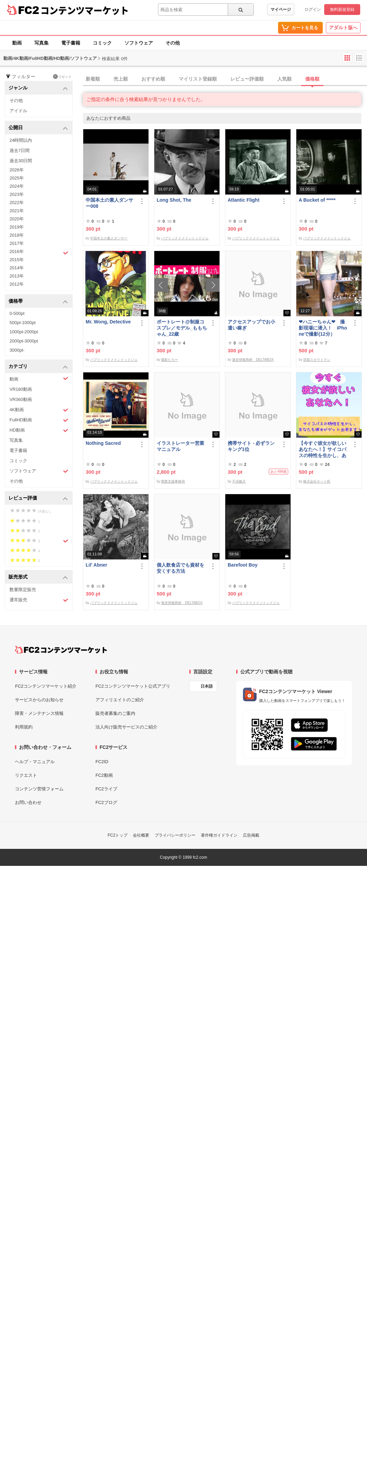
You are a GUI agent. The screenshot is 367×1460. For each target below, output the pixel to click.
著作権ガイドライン (219, 835)
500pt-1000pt (23, 322)
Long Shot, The (174, 200)
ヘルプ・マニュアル (35, 761)
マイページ (280, 9)
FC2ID (101, 761)
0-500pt (17, 313)
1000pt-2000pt (24, 331)
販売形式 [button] (38, 577)
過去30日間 (21, 160)
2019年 (17, 227)
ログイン (312, 9)
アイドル (18, 110)
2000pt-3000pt (24, 340)
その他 (172, 43)
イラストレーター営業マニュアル (180, 446)
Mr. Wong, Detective (108, 321)
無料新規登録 (342, 9)
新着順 (93, 79)
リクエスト (26, 775)
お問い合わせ (28, 802)
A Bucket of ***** (317, 200)
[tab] (225, 79)
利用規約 (24, 726)
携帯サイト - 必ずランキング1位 (251, 446)
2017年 (17, 243)
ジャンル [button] (38, 88)
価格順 (312, 79)
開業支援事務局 (173, 481)
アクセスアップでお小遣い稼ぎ (251, 325)
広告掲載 (251, 835)
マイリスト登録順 (198, 79)
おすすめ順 (153, 79)
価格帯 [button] (38, 301)
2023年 (17, 194)
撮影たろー (169, 360)
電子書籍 (70, 43)
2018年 (17, 235)
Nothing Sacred (103, 443)
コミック (102, 43)
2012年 (17, 284)
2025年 (17, 178)
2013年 (17, 276)
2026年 (17, 169)
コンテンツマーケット (84, 10)
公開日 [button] (38, 128)
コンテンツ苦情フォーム (39, 788)
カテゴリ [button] (38, 367)
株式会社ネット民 (316, 481)
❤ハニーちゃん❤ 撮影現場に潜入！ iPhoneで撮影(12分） (323, 328)
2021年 (17, 210)
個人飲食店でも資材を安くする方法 (180, 568)
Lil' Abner (96, 565)
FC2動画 (104, 775)
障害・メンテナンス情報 (39, 713)
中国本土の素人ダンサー (108, 238)
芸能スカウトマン (316, 360)
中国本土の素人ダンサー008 (109, 203)
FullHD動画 (39, 420)
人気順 (284, 79)
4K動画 (39, 410)
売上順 (120, 79)
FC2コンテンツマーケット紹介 (45, 686)
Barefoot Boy (243, 565)
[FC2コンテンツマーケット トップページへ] (61, 649)
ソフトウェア (138, 43)
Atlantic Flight (243, 200)
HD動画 (39, 430)
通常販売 (39, 600)
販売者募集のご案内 (115, 713)
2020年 (17, 218)
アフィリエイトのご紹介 (119, 699)
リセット (62, 76)
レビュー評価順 (247, 79)
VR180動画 (21, 389)
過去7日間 (20, 150)
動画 (17, 43)
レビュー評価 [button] (38, 498)
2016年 (39, 252)
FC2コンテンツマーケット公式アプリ (132, 686)
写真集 (41, 43)
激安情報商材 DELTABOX (253, 360)
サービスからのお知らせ (39, 699)
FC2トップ (118, 835)
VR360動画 (21, 399)
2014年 (17, 267)
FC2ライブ (106, 788)
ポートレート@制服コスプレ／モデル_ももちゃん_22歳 (182, 328)
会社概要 (141, 835)
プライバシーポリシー (175, 835)
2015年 (17, 259)
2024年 (17, 186)
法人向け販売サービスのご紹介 (126, 726)
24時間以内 (21, 140)
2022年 (17, 202)
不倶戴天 (239, 481)
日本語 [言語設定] (206, 686)
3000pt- (17, 350)
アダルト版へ (343, 27)
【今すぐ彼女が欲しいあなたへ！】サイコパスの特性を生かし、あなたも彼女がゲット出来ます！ (322, 449)
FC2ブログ (106, 802)
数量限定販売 (23, 589)
